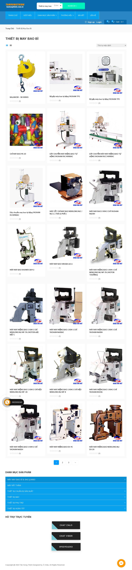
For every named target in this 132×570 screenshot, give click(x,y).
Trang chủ (9, 28)
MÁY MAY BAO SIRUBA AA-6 (61, 263)
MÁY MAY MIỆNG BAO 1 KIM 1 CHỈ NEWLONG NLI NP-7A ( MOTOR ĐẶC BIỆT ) (24, 331)
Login (99, 22)
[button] (118, 22)
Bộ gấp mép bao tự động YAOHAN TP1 (65, 96)
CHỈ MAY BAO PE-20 (18, 153)
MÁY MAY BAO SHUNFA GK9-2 (22, 269)
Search (72, 6)
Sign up (91, 22)
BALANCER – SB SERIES (19, 97)
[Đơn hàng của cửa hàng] (111, 45)
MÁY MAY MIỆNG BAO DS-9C (61, 446)
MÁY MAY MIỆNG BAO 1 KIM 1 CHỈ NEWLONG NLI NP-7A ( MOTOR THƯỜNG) (103, 271)
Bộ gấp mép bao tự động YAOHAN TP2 (105, 99)
